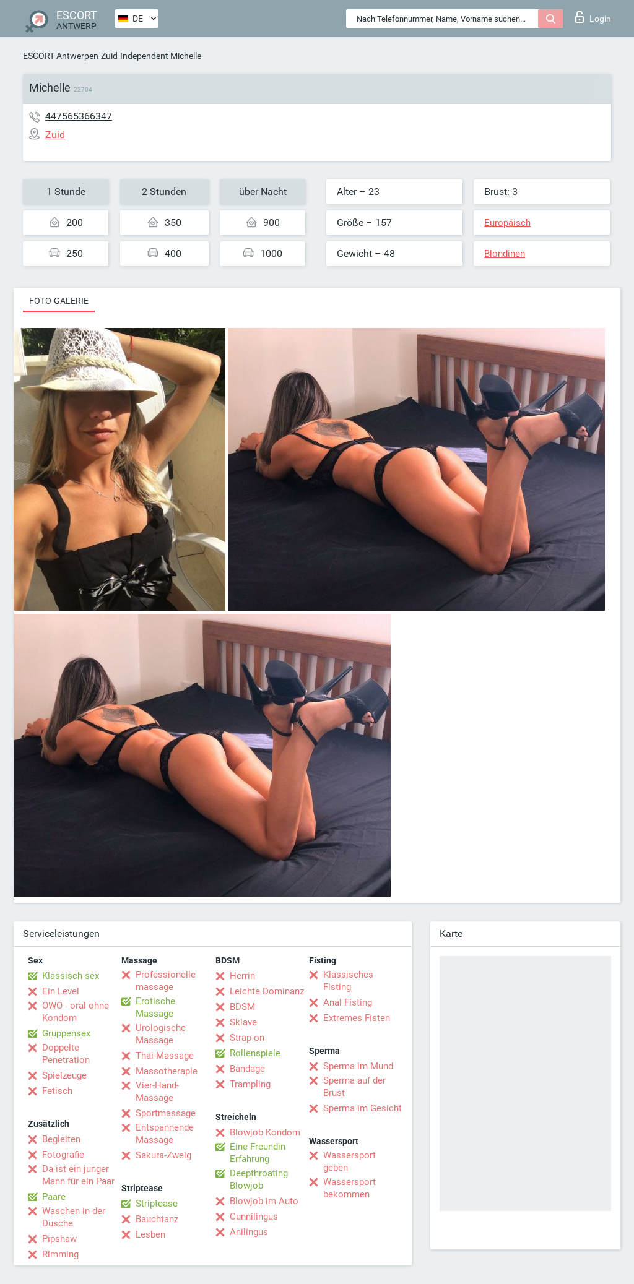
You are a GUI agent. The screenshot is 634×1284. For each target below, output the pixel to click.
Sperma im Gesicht (362, 1108)
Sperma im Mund (358, 1066)
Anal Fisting (347, 1002)
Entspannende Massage (165, 1133)
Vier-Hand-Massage (157, 1091)
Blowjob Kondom (265, 1132)
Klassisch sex (70, 975)
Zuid (109, 56)
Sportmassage (166, 1113)
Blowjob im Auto (264, 1201)
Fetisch (57, 1091)
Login (593, 17)
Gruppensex (66, 1033)
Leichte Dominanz (267, 991)
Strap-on (247, 1037)
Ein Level (60, 991)
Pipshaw (59, 1238)
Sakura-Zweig (163, 1155)
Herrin (242, 975)
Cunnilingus (254, 1216)
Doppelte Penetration (66, 1054)
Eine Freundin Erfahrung (257, 1153)
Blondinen (504, 253)
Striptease (157, 1203)
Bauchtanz (157, 1219)
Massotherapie (167, 1071)
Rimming (60, 1254)
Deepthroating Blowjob (259, 1179)
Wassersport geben (349, 1161)
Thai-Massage (165, 1055)
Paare (54, 1196)
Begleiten (61, 1139)
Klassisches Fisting (348, 981)
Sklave (243, 1022)
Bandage (247, 1068)
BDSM (242, 1006)
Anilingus (249, 1232)
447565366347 (78, 116)
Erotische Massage (155, 1007)
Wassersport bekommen (349, 1188)
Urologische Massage (161, 1034)
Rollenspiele (255, 1053)
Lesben (150, 1234)
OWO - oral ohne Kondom (75, 1011)
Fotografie (63, 1154)
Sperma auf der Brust (354, 1086)
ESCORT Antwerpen (60, 56)
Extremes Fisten (356, 1017)
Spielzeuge (64, 1075)
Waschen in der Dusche (73, 1217)
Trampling (250, 1084)
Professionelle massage (166, 981)
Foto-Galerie (59, 301)
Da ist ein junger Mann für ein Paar (78, 1175)
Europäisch (507, 222)
